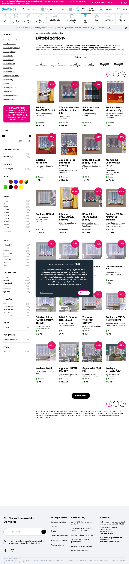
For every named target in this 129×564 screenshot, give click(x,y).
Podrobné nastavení (46, 293)
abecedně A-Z (104, 65)
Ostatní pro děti (9, 88)
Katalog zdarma (57, 545)
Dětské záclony (57, 33)
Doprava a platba (58, 522)
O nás (53, 531)
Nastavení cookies (59, 540)
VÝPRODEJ (109, 17)
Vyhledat (42, 9)
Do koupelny (40, 18)
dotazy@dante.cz (88, 10)
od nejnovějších (41, 65)
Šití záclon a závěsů (79, 551)
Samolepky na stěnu (11, 76)
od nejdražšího (90, 65)
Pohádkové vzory (9, 100)
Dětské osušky (8, 60)
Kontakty (111, 2)
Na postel (16, 18)
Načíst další (80, 395)
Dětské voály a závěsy (11, 48)
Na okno (5, 18)
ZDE (109, 28)
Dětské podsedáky (10, 96)
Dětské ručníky (9, 64)
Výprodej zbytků (97, 2)
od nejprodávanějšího (59, 65)
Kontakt (54, 527)
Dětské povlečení (10, 40)
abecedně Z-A (118, 65)
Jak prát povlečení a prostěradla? (80, 541)
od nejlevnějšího (75, 65)
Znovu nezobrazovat (126, 28)
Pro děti (85, 18)
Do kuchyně (28, 18)
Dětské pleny (8, 68)
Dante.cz (39, 33)
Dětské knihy (8, 80)
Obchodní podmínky (59, 536)
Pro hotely (96, 18)
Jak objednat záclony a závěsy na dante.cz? (81, 530)
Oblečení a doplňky (71, 18)
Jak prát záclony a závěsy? (83, 535)
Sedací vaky (7, 92)
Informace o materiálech (81, 546)
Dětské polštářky (9, 52)
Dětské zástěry (9, 72)
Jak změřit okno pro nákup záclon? (82, 523)
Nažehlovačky (55, 17)
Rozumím (83, 293)
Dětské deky (8, 56)
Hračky (6, 84)
